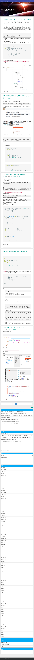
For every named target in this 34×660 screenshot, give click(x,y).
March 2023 (3, 532)
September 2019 (3, 607)
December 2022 (3, 538)
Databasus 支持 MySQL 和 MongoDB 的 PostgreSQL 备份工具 (10, 419)
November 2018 (3, 626)
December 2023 (3, 517)
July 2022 (2, 546)
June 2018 (3, 636)
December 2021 (3, 557)
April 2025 (2, 488)
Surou (5, 21)
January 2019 (3, 622)
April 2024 (2, 511)
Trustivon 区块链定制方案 (5, 644)
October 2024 (3, 500)
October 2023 (3, 521)
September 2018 (3, 630)
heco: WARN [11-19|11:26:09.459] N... (6, 443)
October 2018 (3, 628)
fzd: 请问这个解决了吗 (4, 433)
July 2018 (2, 634)
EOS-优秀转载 (14, 21)
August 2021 (3, 565)
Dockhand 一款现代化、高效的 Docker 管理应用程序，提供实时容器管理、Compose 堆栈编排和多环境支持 (17, 415)
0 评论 (19, 21)
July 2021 (2, 567)
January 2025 (3, 494)
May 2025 (2, 486)
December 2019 (3, 601)
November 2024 (3, 498)
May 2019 (2, 615)
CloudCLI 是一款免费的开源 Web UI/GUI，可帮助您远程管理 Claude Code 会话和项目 (13, 413)
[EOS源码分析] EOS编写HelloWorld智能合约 (15, 251)
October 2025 (3, 477)
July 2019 (2, 611)
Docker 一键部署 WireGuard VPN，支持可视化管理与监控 (9, 423)
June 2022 (3, 548)
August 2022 (3, 544)
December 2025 (3, 473)
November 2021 (3, 559)
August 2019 (3, 609)
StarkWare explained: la (17, 435)
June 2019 (3, 613)
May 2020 (2, 592)
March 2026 (3, 467)
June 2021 (3, 569)
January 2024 (3, 515)
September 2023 (3, 523)
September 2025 (3, 479)
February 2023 (3, 534)
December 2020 (3, 580)
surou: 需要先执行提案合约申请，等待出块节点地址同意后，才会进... (11, 441)
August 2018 (3, 632)
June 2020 (3, 590)
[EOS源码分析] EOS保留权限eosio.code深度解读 (17, 19)
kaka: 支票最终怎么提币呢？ (5, 450)
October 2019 (3, 605)
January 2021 (3, 578)
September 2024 (3, 502)
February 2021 (3, 576)
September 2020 (3, 586)
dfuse (17, 459)
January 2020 (3, 599)
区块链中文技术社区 (4, 1)
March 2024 (3, 513)
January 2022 (3, 555)
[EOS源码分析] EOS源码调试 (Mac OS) (14, 328)
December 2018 (3, 624)
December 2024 (3, 496)
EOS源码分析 (17, 455)
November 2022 (3, 540)
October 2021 (3, 561)
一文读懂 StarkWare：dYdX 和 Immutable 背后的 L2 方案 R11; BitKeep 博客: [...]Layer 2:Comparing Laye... (16, 437)
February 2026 (3, 469)
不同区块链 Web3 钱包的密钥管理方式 (6, 417)
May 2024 (2, 509)
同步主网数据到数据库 (17, 457)
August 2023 (3, 525)
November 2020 (3, 582)
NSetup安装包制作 (4, 642)
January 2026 (3, 471)
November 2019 (3, 603)
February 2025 (3, 492)
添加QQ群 (2, 646)
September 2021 (3, 563)
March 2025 (3, 490)
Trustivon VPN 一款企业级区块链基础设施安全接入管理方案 (10, 421)
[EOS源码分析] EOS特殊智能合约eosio (14, 174)
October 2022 (3, 542)
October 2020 (3, 584)
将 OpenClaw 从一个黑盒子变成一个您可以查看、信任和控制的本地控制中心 (12, 411)
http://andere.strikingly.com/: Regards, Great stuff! (8, 439)
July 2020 (2, 588)
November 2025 (3, 475)
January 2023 (3, 536)
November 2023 (3, 519)
